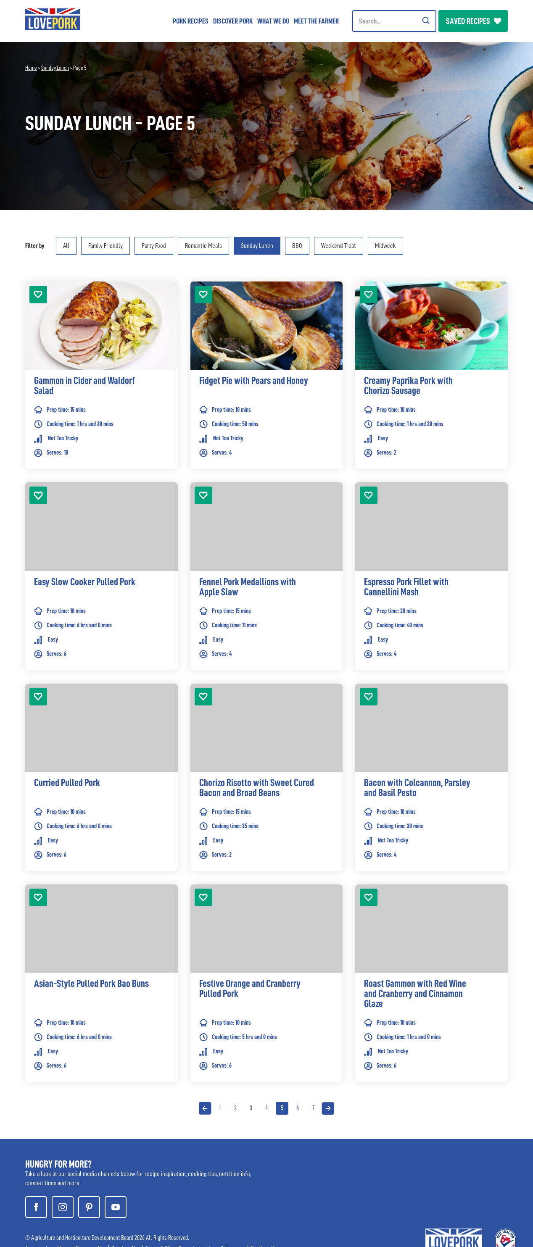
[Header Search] (394, 21)
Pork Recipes (190, 21)
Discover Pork (233, 21)
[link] (101, 388)
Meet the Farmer (316, 21)
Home (31, 68)
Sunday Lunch (55, 68)
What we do (273, 21)
